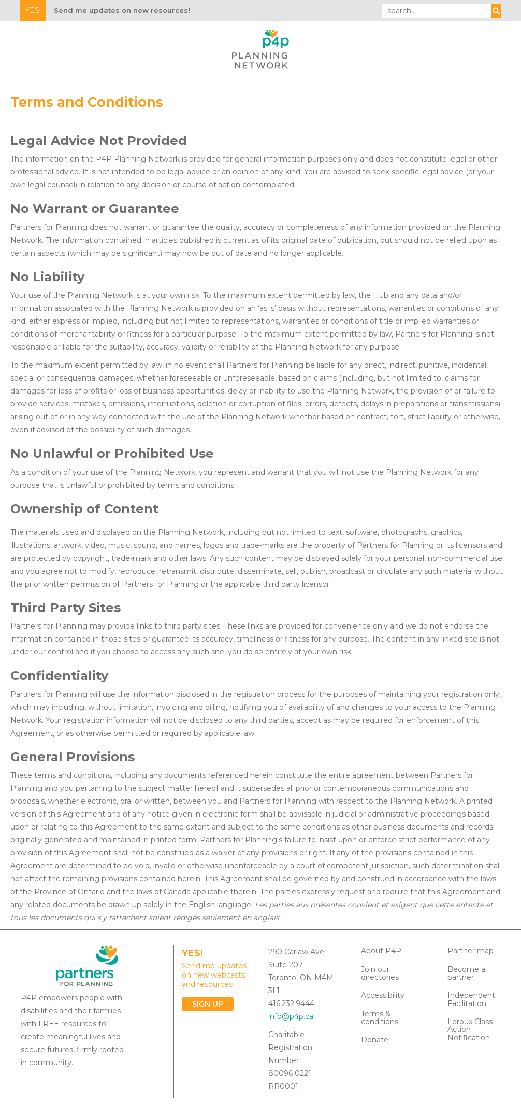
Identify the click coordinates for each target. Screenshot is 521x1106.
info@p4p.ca (290, 1016)
